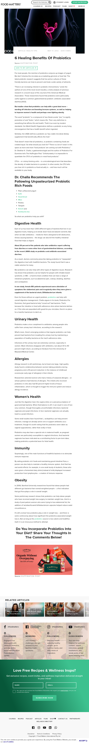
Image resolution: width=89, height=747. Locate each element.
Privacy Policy (57, 734)
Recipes (48, 6)
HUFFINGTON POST (29, 63)
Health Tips (31, 51)
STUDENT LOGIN (61, 2)
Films (64, 6)
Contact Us (62, 719)
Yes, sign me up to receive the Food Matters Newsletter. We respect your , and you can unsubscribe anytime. (46, 691)
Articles (38, 719)
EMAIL (50, 685)
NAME (17, 685)
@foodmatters (13, 627)
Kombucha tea (24, 212)
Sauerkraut (22, 197)
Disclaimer (31, 734)
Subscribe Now (44, 698)
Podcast (57, 6)
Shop (72, 6)
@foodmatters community (35, 627)
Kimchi (21, 209)
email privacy (64, 690)
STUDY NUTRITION (80, 2)
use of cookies (8, 742)
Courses (37, 6)
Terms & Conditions (43, 734)
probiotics (52, 297)
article (21, 51)
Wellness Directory (44, 721)
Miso (20, 200)
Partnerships (75, 719)
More (80, 6)
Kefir (20, 194)
